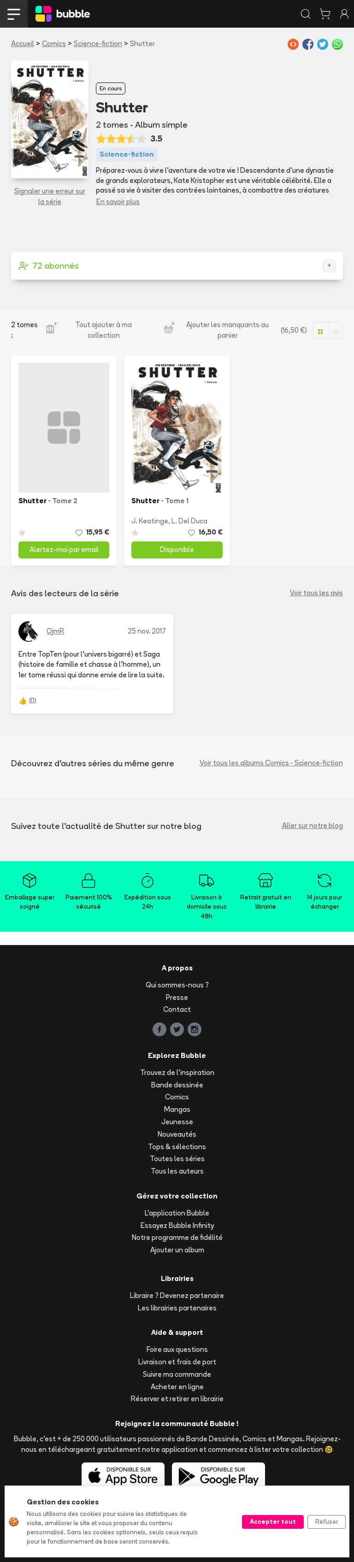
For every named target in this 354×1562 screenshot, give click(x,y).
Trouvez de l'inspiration (177, 1072)
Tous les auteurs (177, 1171)
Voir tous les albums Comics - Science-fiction (271, 762)
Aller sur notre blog (312, 825)
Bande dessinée (177, 1084)
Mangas (177, 1109)
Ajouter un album (177, 1249)
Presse (177, 997)
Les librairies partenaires (177, 1308)
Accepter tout (273, 1521)
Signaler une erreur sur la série (49, 196)
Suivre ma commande (177, 1374)
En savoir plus (118, 201)
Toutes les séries (177, 1158)
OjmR (55, 631)
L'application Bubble (177, 1213)
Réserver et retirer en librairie (177, 1398)
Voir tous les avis (316, 592)
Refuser (326, 1521)
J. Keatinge (149, 521)
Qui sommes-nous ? (177, 985)
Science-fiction (98, 43)
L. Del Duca (189, 521)
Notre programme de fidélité (177, 1237)
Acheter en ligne (177, 1386)
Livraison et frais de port (177, 1361)
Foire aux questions (177, 1349)
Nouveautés (177, 1134)
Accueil (22, 43)
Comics (54, 43)
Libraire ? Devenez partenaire (177, 1295)
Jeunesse (177, 1121)
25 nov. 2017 (147, 631)
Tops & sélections (177, 1146)
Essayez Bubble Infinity (177, 1225)
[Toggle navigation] (13, 14)
